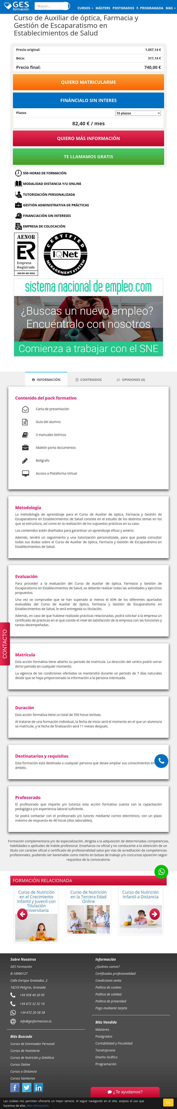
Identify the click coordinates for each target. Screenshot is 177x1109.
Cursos (85, 8)
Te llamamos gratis (88, 156)
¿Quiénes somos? (107, 966)
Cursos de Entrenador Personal (32, 1044)
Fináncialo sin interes (88, 100)
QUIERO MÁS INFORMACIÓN (88, 138)
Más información (37, 1105)
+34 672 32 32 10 (32, 1003)
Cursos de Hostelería (25, 1050)
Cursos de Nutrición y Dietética (32, 1057)
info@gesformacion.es (35, 1021)
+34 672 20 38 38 (32, 1012)
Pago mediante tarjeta (111, 1008)
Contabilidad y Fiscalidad (114, 1043)
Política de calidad (108, 994)
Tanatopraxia (105, 1050)
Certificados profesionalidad (115, 973)
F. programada (149, 8)
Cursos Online (20, 1064)
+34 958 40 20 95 (32, 994)
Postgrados (103, 1036)
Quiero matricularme (88, 82)
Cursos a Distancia (23, 1071)
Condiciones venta (108, 980)
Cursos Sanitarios (22, 1078)
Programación (106, 1064)
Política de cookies (108, 987)
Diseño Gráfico (106, 1057)
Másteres (102, 1029)
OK (168, 1102)
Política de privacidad (110, 1001)
